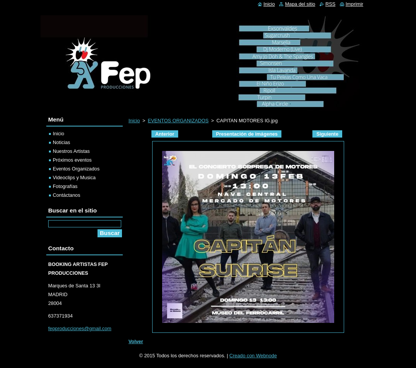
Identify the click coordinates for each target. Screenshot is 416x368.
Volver (135, 341)
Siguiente (327, 134)
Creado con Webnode (253, 355)
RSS (330, 4)
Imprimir (354, 4)
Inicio (134, 120)
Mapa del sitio (300, 4)
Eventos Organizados (76, 169)
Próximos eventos (72, 160)
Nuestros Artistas (71, 151)
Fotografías (65, 186)
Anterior (164, 134)
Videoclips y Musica (74, 177)
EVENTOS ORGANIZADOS (178, 120)
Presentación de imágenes (247, 134)
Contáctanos (66, 195)
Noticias (61, 142)
